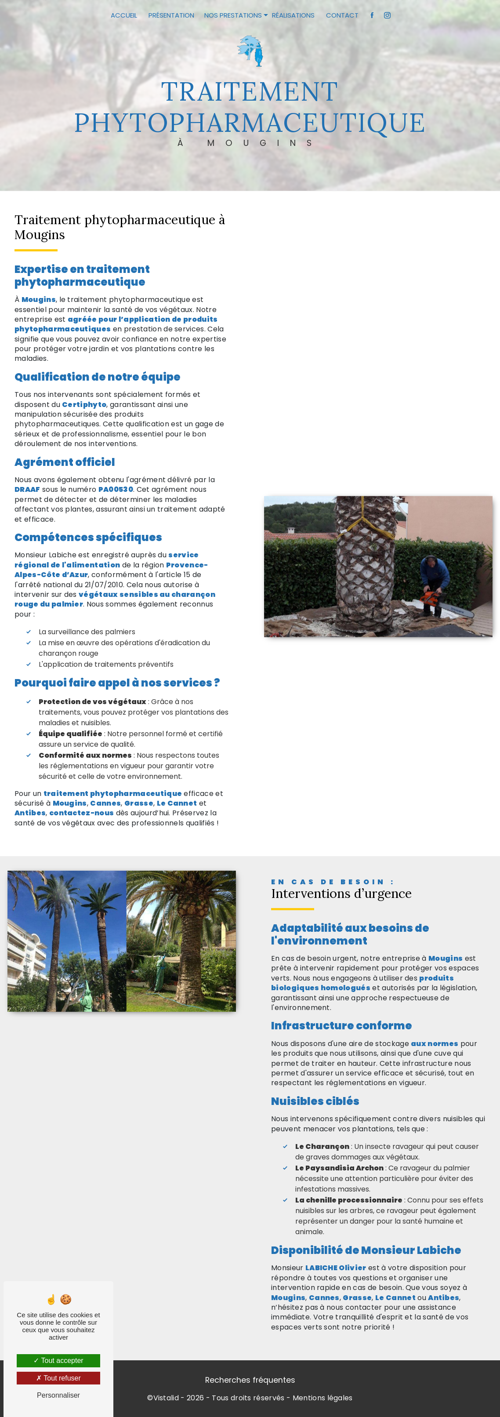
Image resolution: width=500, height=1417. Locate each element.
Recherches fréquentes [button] (250, 1380)
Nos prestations (233, 15)
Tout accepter (58, 1360)
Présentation (171, 15)
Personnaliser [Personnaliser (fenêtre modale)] (58, 1395)
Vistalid (166, 1398)
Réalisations (293, 15)
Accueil (124, 15)
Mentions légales (323, 1398)
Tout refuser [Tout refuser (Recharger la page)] (58, 1378)
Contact (342, 15)
